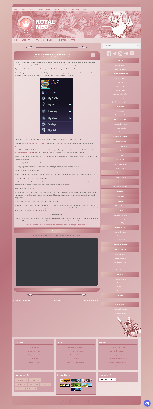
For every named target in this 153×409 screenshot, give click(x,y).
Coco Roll (120, 155)
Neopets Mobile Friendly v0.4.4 (52, 54)
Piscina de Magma (120, 223)
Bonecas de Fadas (120, 254)
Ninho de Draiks (120, 206)
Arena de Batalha (120, 128)
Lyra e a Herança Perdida (120, 146)
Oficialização (75, 9)
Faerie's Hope (120, 266)
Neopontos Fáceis (34, 351)
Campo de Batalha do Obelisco (120, 300)
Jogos (53, 39)
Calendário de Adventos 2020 (117, 358)
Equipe (23, 9)
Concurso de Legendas (120, 186)
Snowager (120, 236)
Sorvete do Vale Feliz (120, 240)
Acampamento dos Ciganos (24, 152)
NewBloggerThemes (86, 402)
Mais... (34, 366)
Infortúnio (56, 69)
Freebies (43, 384)
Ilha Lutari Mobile (120, 177)
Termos (84, 9)
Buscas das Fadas (120, 258)
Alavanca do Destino (120, 309)
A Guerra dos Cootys (120, 124)
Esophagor (120, 82)
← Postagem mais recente (21, 300)
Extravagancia (44, 69)
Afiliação (56, 9)
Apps (74, 39)
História (31, 9)
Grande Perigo (120, 90)
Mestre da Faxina (120, 69)
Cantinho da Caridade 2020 (118, 362)
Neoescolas (120, 111)
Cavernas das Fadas (120, 262)
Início (16, 9)
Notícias (29, 388)
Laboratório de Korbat (120, 94)
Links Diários (27, 40)
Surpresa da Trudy (34, 355)
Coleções (19, 384)
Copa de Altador (120, 65)
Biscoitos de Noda (120, 279)
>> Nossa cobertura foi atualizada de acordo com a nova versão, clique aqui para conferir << (56, 225)
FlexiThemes (70, 402)
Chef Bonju (120, 287)
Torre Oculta (120, 270)
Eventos (64, 39)
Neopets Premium (120, 313)
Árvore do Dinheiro (120, 132)
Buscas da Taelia (120, 232)
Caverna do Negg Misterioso (120, 283)
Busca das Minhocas (120, 215)
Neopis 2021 (118, 355)
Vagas (48, 9)
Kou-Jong (120, 291)
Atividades (42, 39)
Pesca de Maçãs (120, 98)
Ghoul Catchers (120, 86)
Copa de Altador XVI (118, 347)
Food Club (34, 358)
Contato (40, 9)
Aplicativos (20, 380)
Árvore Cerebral (120, 78)
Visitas (65, 9)
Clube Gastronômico (120, 164)
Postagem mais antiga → (92, 300)
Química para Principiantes (120, 102)
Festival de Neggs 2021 (117, 351)
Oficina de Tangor (120, 219)
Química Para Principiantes (76, 362)
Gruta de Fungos (120, 168)
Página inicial (57, 300)
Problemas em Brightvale (120, 115)
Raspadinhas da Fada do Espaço (34, 143)
